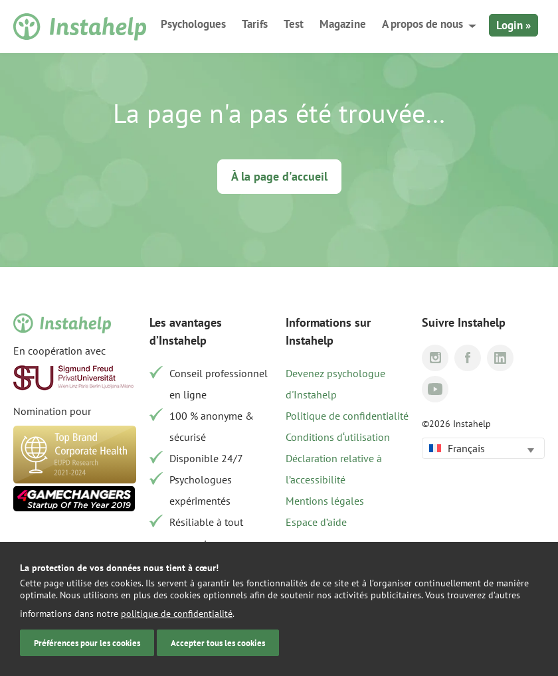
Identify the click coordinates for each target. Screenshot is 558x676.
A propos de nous (422, 24)
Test (294, 24)
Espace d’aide (316, 522)
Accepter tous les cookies (218, 643)
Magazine (343, 24)
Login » (513, 25)
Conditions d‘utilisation (338, 437)
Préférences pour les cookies (87, 643)
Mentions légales (325, 500)
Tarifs (255, 24)
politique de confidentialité (176, 614)
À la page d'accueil (279, 176)
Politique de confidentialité (347, 415)
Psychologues (193, 24)
